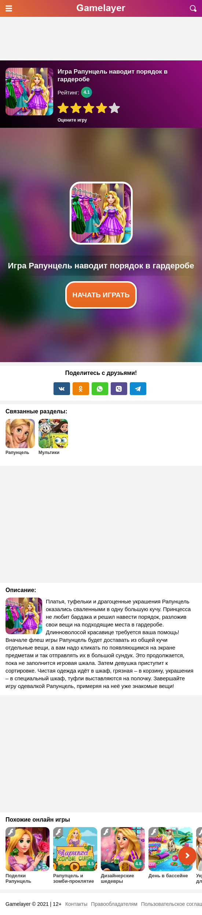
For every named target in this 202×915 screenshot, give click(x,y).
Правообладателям (114, 904)
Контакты (76, 904)
